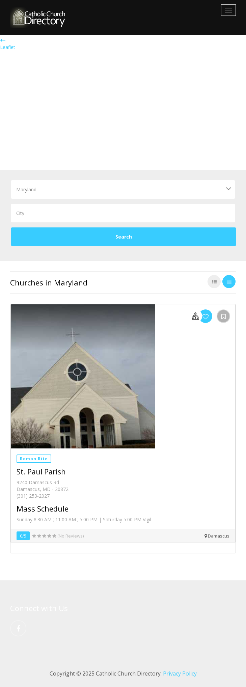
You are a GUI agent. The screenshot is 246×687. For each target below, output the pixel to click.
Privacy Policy (180, 673)
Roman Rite (34, 459)
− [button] (4, 40)
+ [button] (1, 40)
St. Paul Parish (41, 471)
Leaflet (7, 47)
